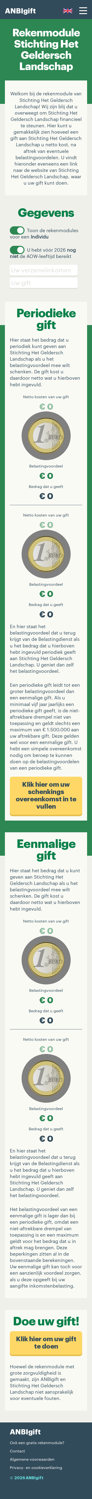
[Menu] (83, 11)
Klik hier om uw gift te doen (46, 1343)
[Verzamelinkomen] (46, 270)
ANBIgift (20, 11)
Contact (17, 1450)
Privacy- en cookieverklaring (36, 1467)
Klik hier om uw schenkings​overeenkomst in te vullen (46, 795)
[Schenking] (46, 283)
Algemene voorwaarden (32, 1459)
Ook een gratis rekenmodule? (37, 1442)
